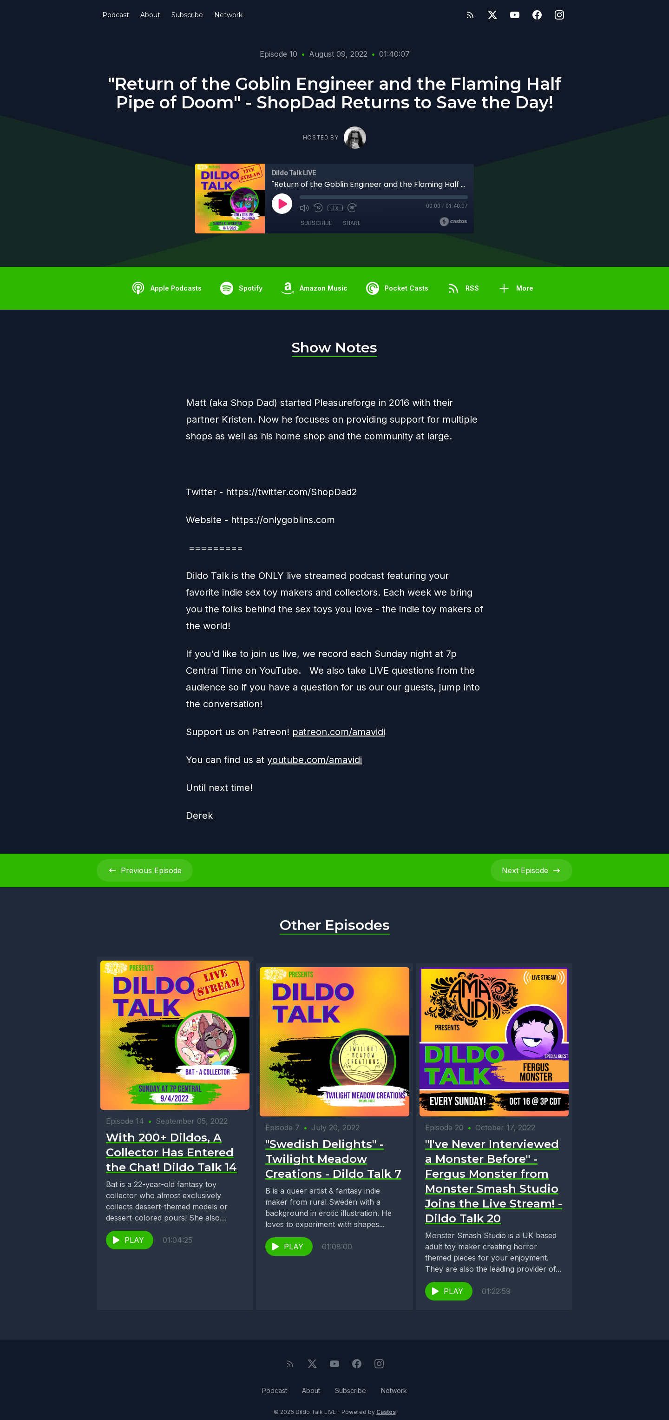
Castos (386, 1401)
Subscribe (187, 15)
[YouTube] (514, 15)
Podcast (115, 15)
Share (352, 223)
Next (531, 870)
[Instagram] (559, 15)
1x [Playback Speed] (335, 208)
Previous (145, 870)
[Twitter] (492, 15)
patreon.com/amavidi (338, 731)
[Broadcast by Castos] (453, 221)
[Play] (282, 203)
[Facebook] (537, 15)
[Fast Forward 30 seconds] (351, 207)
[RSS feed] (470, 15)
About (150, 15)
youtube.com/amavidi (314, 759)
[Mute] (304, 208)
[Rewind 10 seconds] (318, 207)
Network (228, 15)
